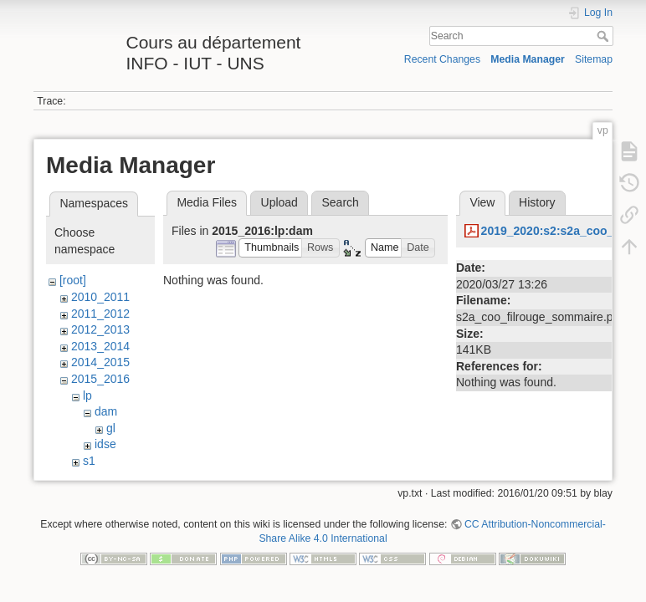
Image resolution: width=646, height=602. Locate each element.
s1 (89, 460)
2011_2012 (100, 313)
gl (110, 428)
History (537, 202)
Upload (279, 202)
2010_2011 (100, 297)
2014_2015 (100, 362)
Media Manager (527, 59)
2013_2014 (100, 346)
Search (605, 36)
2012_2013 (100, 329)
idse (105, 444)
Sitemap (594, 59)
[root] (72, 280)
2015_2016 (100, 378)
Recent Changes (442, 59)
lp (87, 395)
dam (106, 411)
